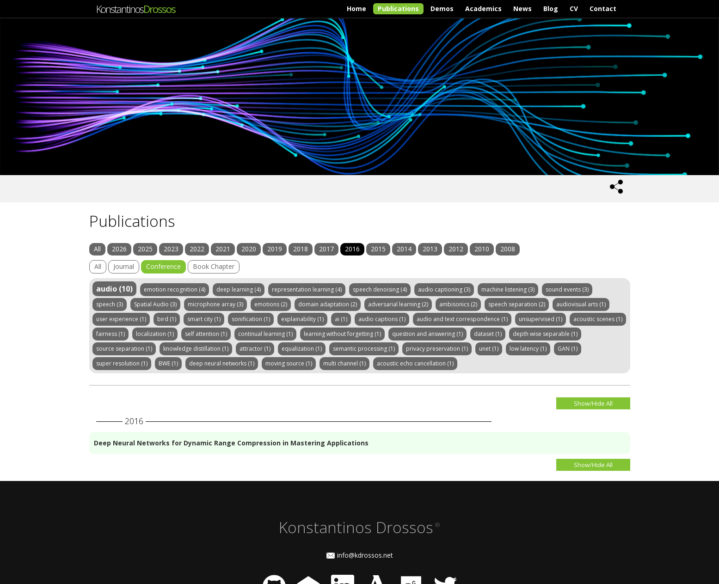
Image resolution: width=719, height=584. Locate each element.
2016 (352, 248)
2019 (274, 248)
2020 (248, 248)
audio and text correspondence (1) (462, 319)
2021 (222, 248)
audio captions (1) (382, 319)
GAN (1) (568, 349)
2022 (197, 248)
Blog (550, 8)
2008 (507, 248)
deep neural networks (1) (221, 363)
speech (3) (109, 304)
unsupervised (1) (540, 319)
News (522, 8)
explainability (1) (302, 319)
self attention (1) (206, 334)
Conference (163, 266)
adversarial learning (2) (398, 304)
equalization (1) (302, 349)
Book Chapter (213, 266)
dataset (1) (488, 334)
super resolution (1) (121, 363)
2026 (119, 248)
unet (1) (488, 349)
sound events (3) (567, 289)
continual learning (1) (265, 334)
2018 (300, 248)
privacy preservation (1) (437, 349)
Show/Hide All (593, 403)
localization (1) (155, 334)
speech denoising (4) (380, 289)
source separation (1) (124, 349)
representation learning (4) (307, 289)
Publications (398, 8)
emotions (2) (270, 304)
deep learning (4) (238, 289)
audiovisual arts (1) (581, 304)
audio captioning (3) (444, 289)
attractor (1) (255, 349)
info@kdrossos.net (365, 555)
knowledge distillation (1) (195, 349)
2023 (171, 248)
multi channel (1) (344, 363)
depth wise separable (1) (545, 334)
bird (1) (166, 319)
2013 (430, 248)
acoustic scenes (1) (597, 319)
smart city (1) (204, 319)
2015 (378, 248)
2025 (145, 248)
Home (356, 8)
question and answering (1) (427, 334)
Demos (442, 8)
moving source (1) (288, 363)
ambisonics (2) (458, 304)
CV (574, 8)
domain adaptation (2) (327, 304)
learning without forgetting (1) (342, 334)
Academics (483, 8)
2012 (456, 248)
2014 (404, 248)
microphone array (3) (215, 304)
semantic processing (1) (364, 349)
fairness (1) (110, 334)
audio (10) (114, 289)
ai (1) (341, 319)
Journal (123, 266)
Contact (603, 8)
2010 (481, 248)
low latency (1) (528, 349)
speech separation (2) (516, 304)
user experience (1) (121, 319)
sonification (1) (251, 319)
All (97, 248)
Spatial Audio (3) (155, 304)
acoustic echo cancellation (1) (415, 363)
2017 (326, 248)
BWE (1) (168, 363)
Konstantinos (135, 9)
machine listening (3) (508, 289)
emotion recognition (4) (174, 289)
